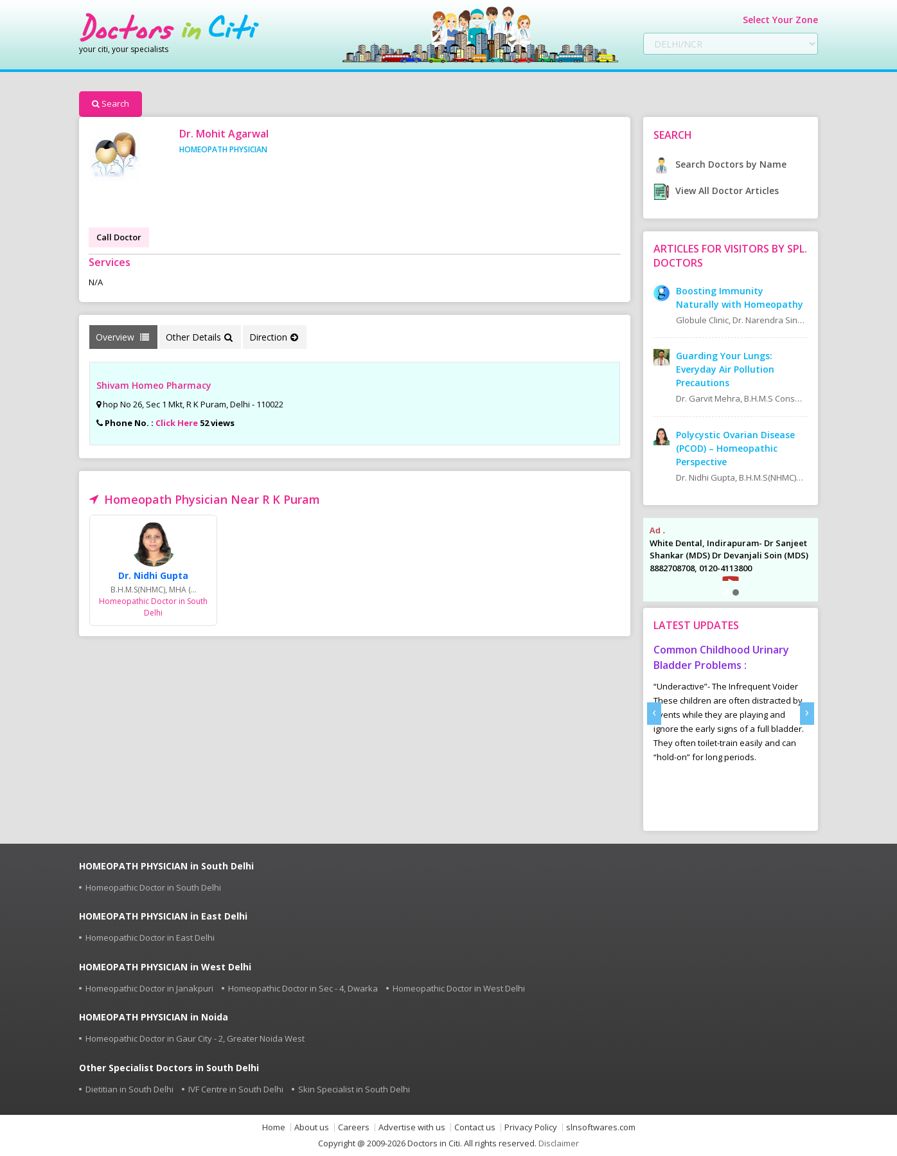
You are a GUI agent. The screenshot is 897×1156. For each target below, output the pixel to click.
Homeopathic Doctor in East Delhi (150, 937)
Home (273, 1127)
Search (110, 103)
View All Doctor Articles (716, 190)
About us (311, 1127)
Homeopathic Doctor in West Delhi (459, 988)
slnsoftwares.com (600, 1127)
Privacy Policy (530, 1127)
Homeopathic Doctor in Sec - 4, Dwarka (303, 988)
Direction (273, 337)
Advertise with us (411, 1127)
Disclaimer (558, 1143)
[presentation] (654, 713)
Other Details (199, 337)
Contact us (474, 1127)
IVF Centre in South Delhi (235, 1089)
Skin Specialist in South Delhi (354, 1089)
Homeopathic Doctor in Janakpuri (149, 988)
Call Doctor (118, 237)
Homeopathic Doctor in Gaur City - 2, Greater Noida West (195, 1038)
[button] (725, 592)
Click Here (176, 423)
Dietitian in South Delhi (129, 1089)
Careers (353, 1127)
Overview (122, 337)
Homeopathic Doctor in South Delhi (153, 887)
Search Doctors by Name (719, 164)
